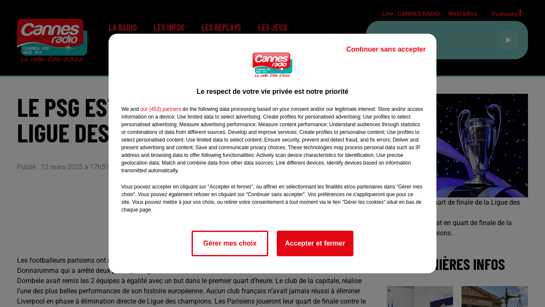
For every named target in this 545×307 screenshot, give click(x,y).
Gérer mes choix (229, 243)
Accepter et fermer (315, 243)
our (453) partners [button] (160, 109)
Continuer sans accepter (386, 49)
